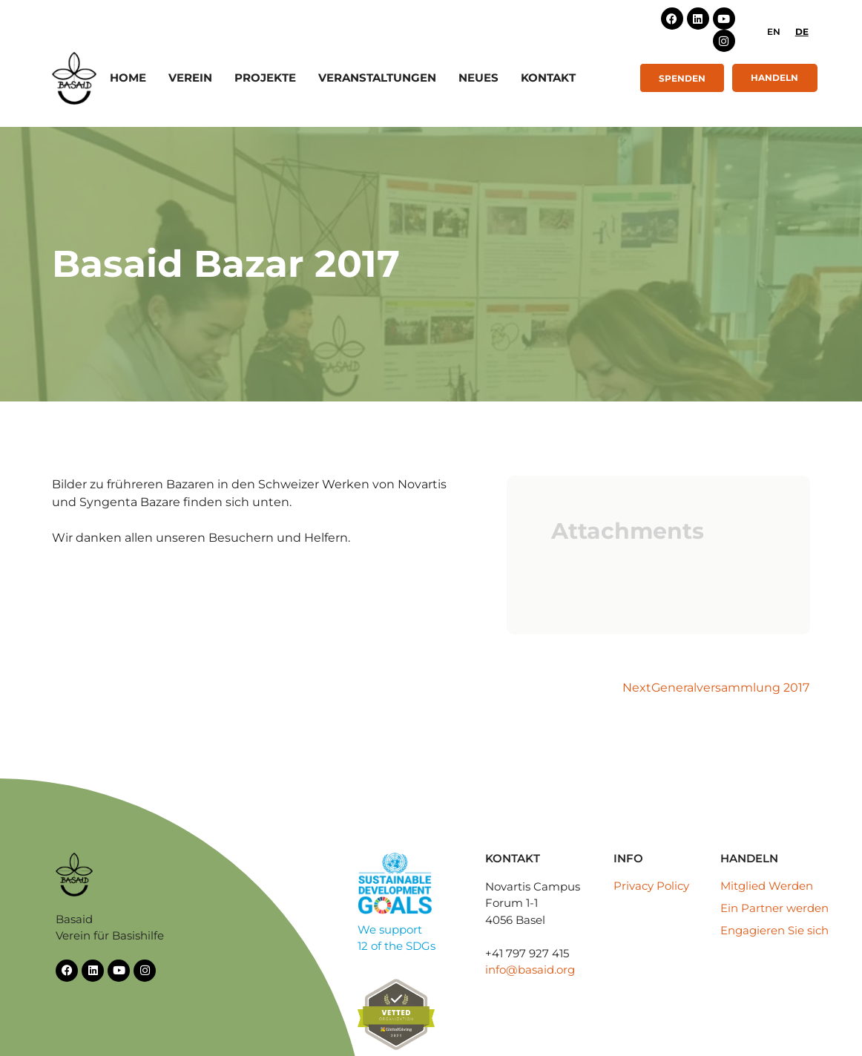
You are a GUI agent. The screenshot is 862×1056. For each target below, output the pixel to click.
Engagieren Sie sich (774, 930)
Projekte (265, 77)
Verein (190, 77)
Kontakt (548, 77)
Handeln (774, 77)
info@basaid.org (530, 969)
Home (128, 77)
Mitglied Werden (766, 886)
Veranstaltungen (377, 77)
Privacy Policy (651, 886)
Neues (478, 77)
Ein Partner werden (774, 908)
